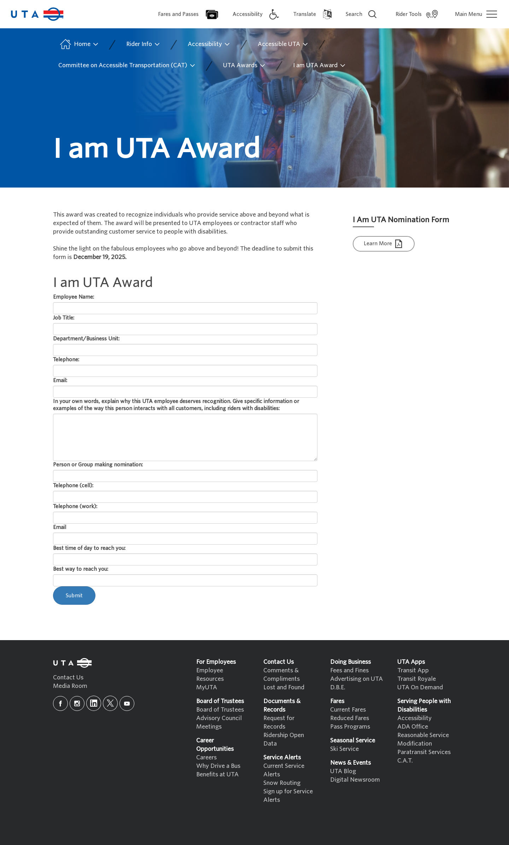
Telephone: (66, 359)
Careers (206, 757)
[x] (110, 703)
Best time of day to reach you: (89, 548)
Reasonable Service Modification (423, 739)
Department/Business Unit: (86, 338)
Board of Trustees (220, 709)
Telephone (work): (75, 506)
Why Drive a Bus (218, 766)
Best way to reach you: (80, 569)
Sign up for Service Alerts (288, 795)
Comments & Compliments (281, 674)
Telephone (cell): (73, 485)
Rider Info (143, 44)
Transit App (413, 670)
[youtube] (126, 703)
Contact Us (68, 677)
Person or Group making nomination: (98, 464)
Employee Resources (210, 674)
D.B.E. (337, 687)
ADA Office (412, 726)
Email (59, 527)
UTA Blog (343, 771)
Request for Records (278, 722)
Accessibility (209, 44)
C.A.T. (405, 760)
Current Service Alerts (283, 770)
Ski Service (344, 749)
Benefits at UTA (217, 774)
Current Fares (348, 709)
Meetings (209, 726)
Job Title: (63, 318)
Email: (60, 380)
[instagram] (77, 703)
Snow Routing (281, 783)
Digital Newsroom (355, 779)
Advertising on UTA (356, 679)
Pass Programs (350, 726)
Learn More (384, 244)
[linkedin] (93, 703)
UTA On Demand (420, 687)
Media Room (70, 686)
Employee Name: (73, 297)
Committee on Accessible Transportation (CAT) (127, 65)
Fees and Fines (349, 670)
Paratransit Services (424, 752)
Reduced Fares (349, 718)
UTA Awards (244, 65)
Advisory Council (219, 718)
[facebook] (60, 703)
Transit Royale (416, 679)
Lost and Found (283, 687)
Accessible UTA (283, 44)
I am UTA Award (319, 65)
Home (78, 44)
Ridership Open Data (283, 739)
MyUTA (206, 687)
